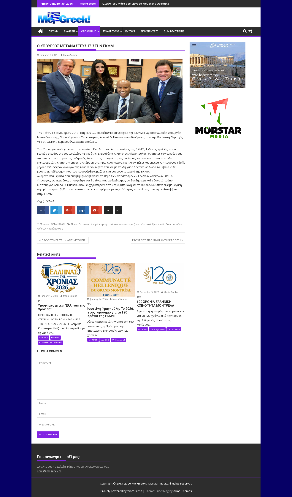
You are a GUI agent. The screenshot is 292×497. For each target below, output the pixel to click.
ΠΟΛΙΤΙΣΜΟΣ (111, 31)
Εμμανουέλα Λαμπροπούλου (167, 224)
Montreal (45, 224)
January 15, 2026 (48, 295)
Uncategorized (157, 329)
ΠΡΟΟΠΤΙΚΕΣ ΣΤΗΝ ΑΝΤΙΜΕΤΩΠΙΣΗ (64, 240)
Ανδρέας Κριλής (99, 224)
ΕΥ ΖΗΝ (130, 31)
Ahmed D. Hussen (80, 224)
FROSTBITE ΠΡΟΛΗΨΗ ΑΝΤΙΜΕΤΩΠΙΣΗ (156, 240)
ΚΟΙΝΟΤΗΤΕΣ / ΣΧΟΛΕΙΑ (50, 342)
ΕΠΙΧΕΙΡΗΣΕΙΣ (149, 31)
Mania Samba (69, 55)
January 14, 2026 (97, 299)
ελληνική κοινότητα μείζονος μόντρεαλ (130, 224)
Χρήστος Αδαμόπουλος (50, 228)
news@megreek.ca (49, 471)
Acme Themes (182, 491)
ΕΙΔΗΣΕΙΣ (69, 31)
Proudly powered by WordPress (121, 491)
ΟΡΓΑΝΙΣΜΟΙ (89, 31)
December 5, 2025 (148, 292)
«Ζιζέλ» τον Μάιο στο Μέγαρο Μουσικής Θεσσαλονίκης (138, 3)
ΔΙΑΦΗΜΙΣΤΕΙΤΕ (174, 31)
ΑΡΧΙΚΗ (53, 31)
